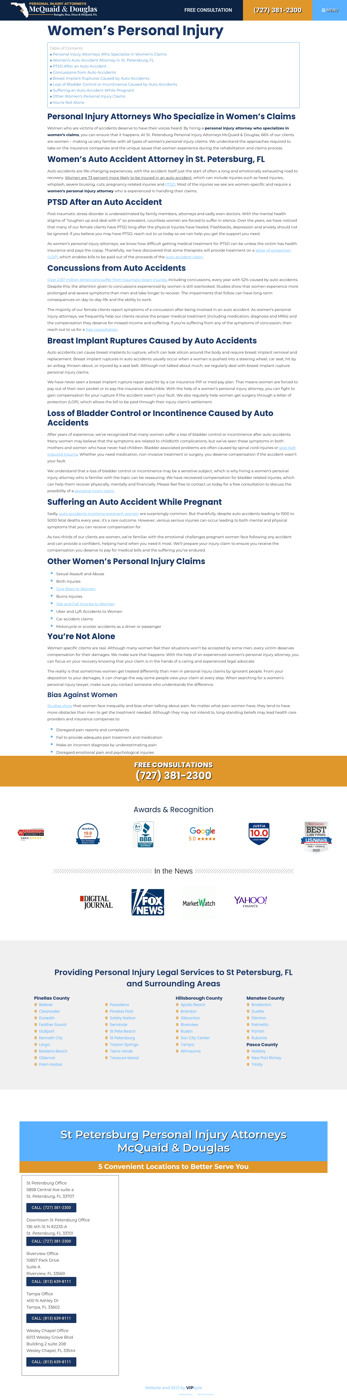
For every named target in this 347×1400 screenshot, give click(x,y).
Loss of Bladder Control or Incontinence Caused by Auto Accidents (115, 84)
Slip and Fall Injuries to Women (85, 604)
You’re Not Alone (68, 102)
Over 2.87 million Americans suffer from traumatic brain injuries (107, 280)
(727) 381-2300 (277, 10)
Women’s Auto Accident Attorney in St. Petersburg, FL (103, 60)
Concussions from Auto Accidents (84, 72)
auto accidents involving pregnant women (99, 513)
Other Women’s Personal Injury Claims (89, 96)
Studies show (59, 706)
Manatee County (266, 998)
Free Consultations (173, 765)
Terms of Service (205, 1394)
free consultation (101, 329)
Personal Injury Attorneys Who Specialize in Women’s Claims (110, 54)
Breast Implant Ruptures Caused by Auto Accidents (101, 78)
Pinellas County (52, 998)
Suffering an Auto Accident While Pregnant (93, 90)
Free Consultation (208, 10)
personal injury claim (94, 491)
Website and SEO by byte (173, 1387)
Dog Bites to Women (76, 589)
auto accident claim (184, 257)
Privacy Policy (186, 1394)
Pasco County (262, 1044)
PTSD (170, 184)
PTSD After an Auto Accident (80, 66)
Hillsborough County (199, 998)
